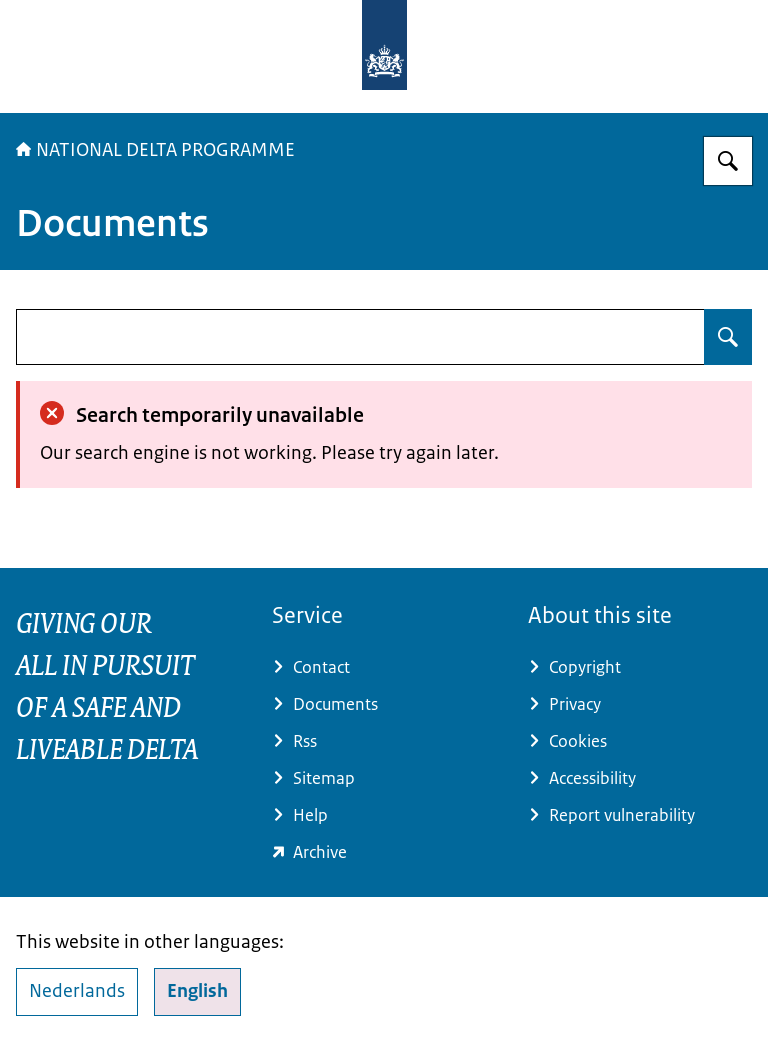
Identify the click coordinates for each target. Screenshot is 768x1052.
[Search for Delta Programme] (728, 161)
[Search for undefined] (728, 337)
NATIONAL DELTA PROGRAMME (155, 150)
